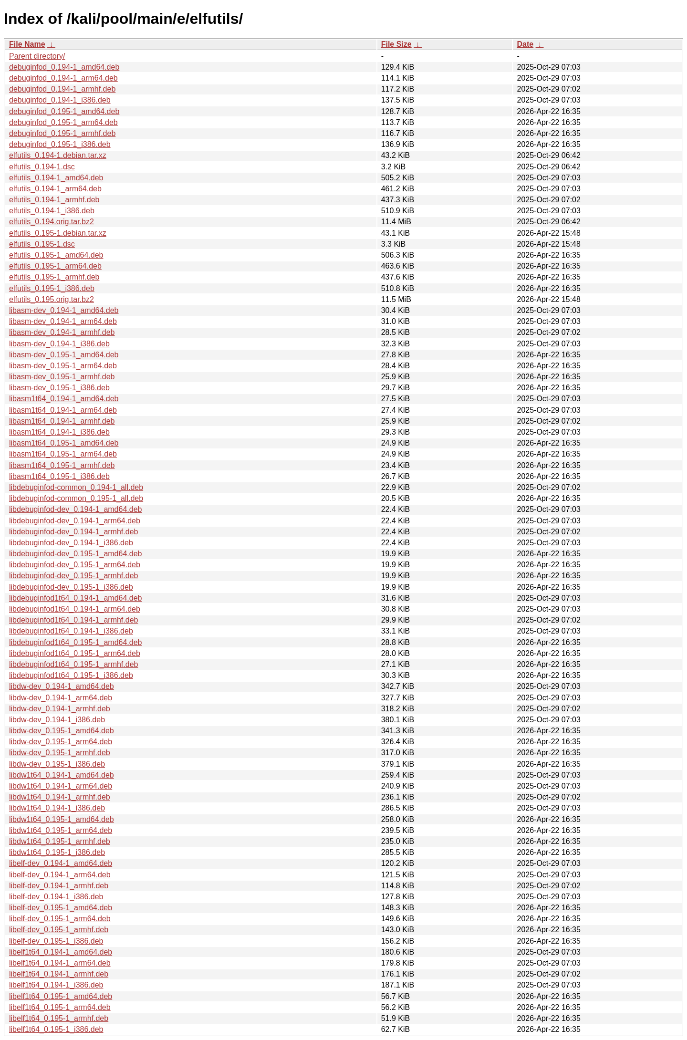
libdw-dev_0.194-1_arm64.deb (60, 698)
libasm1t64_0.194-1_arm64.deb (63, 410)
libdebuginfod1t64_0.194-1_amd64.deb (75, 598)
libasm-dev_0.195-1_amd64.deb (63, 355)
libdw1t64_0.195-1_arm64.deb (60, 830)
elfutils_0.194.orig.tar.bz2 (51, 222)
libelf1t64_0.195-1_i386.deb (56, 1029)
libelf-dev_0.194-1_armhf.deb (58, 886)
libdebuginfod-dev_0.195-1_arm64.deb (74, 565)
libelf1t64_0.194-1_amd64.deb (60, 952)
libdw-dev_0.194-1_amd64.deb (61, 686)
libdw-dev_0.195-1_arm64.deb (60, 742)
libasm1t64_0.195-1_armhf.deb (61, 465)
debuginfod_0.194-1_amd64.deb (64, 67)
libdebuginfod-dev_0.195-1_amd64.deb (75, 554)
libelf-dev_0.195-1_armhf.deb (58, 930)
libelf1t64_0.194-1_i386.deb (56, 985)
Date (525, 44)
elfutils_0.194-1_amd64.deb (56, 178)
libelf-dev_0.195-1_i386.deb (56, 941)
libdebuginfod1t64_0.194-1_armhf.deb (73, 620)
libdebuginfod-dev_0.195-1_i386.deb (71, 587)
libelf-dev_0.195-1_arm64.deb (60, 919)
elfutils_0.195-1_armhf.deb (54, 277)
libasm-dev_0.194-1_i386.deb (59, 344)
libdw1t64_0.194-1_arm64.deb (60, 786)
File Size (396, 44)
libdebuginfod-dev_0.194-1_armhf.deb (73, 532)
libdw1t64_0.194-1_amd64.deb (61, 775)
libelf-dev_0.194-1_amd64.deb (60, 863)
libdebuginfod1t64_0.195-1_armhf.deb (73, 664)
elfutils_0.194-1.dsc (42, 167)
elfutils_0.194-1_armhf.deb (54, 200)
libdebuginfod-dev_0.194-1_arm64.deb (74, 521)
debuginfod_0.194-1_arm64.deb (63, 78)
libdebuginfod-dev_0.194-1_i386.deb (71, 543)
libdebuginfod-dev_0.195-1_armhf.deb (73, 576)
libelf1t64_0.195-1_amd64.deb (60, 996)
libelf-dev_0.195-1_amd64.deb (60, 908)
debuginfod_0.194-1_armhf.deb (62, 89)
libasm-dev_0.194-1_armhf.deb (61, 332)
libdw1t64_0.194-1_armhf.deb (59, 797)
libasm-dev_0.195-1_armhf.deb (61, 377)
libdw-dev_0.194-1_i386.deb (57, 720)
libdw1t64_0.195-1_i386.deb (57, 852)
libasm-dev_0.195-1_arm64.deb (63, 366)
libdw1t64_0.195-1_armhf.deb (59, 841)
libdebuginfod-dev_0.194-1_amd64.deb (75, 509)
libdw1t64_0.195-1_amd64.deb (61, 819)
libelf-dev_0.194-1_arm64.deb (60, 875)
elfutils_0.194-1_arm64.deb (55, 189)
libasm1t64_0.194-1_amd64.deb (64, 399)
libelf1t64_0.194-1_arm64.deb (60, 963)
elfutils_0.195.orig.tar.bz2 (51, 299)
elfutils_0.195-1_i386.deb (51, 288)
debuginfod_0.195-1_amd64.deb (64, 111)
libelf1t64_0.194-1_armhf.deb (58, 974)
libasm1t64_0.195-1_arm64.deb (63, 454)
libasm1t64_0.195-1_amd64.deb (64, 443)
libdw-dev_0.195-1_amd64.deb (61, 731)
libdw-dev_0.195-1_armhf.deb (59, 753)
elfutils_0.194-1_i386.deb (51, 211)
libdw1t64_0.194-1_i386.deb (57, 808)
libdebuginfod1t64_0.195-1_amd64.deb (75, 642)
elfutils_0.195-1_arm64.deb (55, 266)
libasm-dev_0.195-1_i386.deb (59, 388)
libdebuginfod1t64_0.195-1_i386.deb (71, 675)
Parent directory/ (37, 56)
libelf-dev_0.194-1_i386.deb (56, 897)
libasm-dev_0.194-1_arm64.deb (63, 321)
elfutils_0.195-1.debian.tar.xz (57, 233)
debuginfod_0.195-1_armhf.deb (62, 133)
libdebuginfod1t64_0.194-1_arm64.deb (74, 609)
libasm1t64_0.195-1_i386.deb (59, 476)
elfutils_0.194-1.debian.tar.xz (57, 155)
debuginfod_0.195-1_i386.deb (60, 144)
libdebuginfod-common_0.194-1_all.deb (76, 487)
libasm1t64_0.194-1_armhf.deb (61, 421)
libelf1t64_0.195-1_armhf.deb (58, 1018)
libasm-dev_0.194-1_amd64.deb (63, 310)
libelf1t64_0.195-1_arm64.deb (60, 1007)
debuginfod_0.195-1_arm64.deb (63, 122)
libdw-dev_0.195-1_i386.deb (57, 764)
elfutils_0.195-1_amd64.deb (56, 255)
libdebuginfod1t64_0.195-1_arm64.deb (74, 653)
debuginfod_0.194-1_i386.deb (60, 100)
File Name (27, 44)
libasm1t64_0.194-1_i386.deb (59, 432)
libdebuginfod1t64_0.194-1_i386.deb (71, 631)
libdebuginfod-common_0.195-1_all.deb (76, 498)
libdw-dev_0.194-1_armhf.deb (59, 709)
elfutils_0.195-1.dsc (42, 244)
